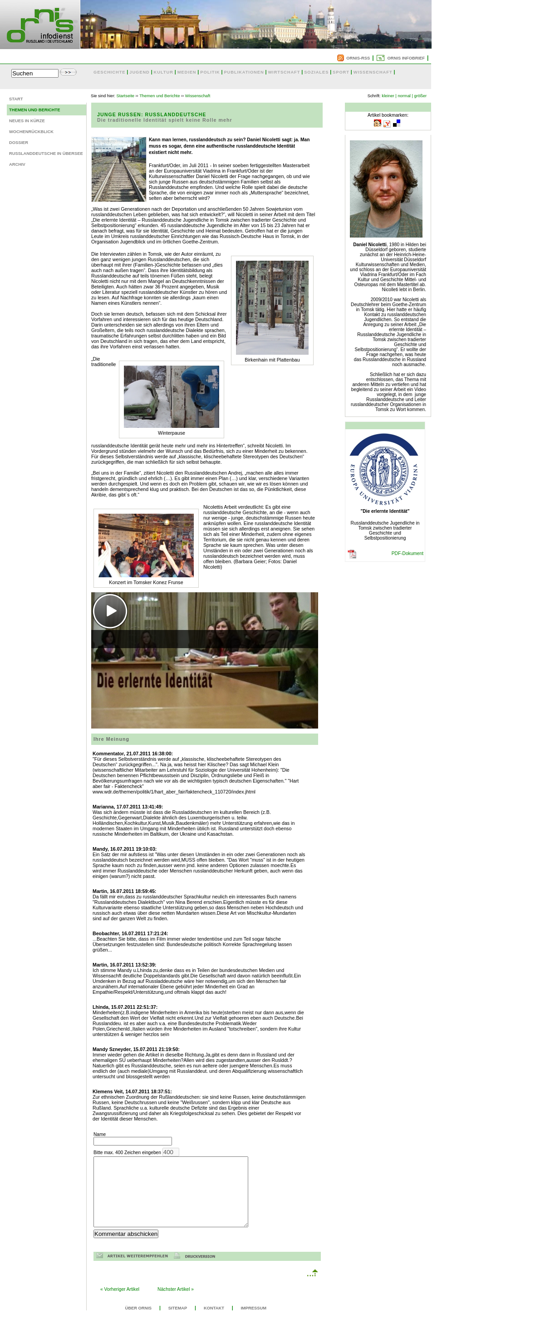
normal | (405, 96)
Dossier (18, 142)
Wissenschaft (197, 96)
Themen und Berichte (34, 110)
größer (420, 96)
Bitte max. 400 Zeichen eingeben (179, 1194)
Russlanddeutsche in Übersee (46, 153)
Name (132, 1138)
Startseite (125, 96)
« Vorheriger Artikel (119, 1302)
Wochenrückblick (31, 131)
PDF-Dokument (407, 553)
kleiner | (389, 96)
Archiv (17, 164)
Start (16, 99)
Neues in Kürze (27, 121)
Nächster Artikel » (175, 1302)
